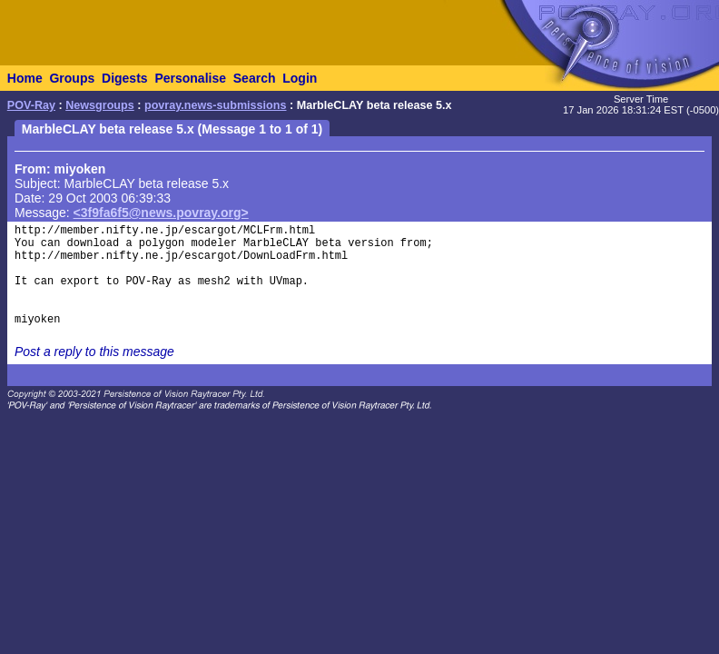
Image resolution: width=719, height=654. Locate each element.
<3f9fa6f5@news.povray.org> (161, 212)
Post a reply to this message (94, 351)
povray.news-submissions (215, 105)
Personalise (190, 78)
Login (299, 78)
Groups (71, 78)
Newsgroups (99, 105)
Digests (125, 78)
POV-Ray (31, 105)
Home (25, 78)
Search (254, 78)
